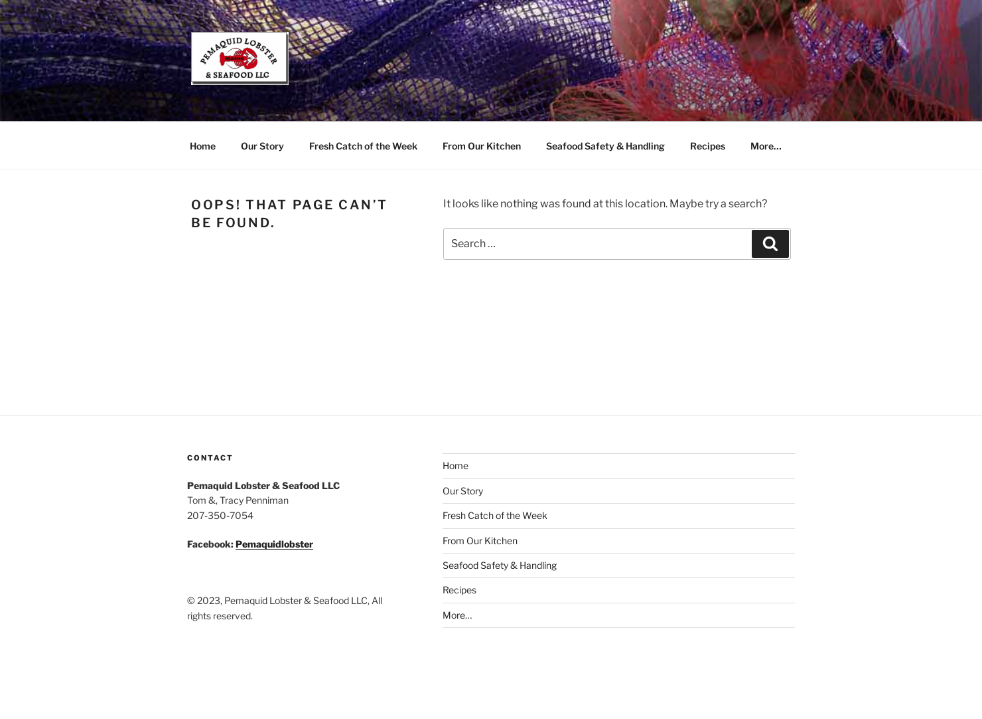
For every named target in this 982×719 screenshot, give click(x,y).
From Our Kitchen (482, 146)
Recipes (707, 146)
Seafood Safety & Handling (605, 146)
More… (766, 146)
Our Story (262, 146)
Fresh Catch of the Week (363, 146)
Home (203, 146)
